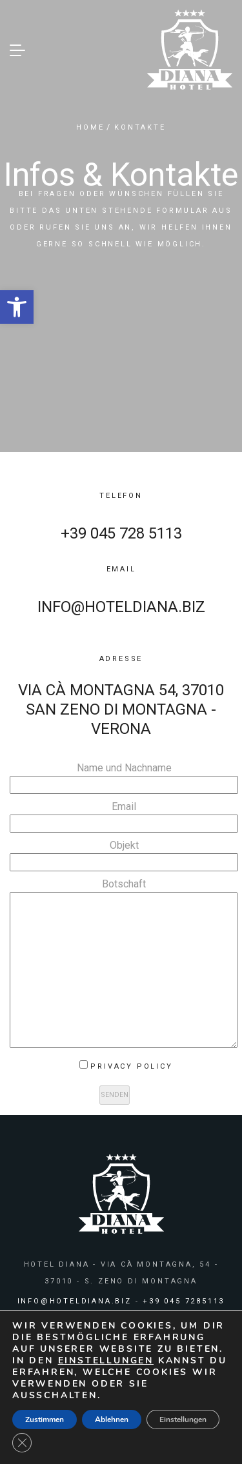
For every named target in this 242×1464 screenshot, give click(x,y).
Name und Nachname (124, 776)
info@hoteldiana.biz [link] (121, 607)
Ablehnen (111, 1419)
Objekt (124, 853)
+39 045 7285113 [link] (184, 1301)
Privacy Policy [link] (131, 1066)
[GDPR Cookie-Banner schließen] (22, 1442)
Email (124, 814)
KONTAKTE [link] (139, 127)
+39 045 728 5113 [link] (121, 533)
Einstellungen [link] (106, 1360)
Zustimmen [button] (44, 1419)
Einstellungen (183, 1419)
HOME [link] (90, 127)
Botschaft (123, 964)
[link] (17, 307)
